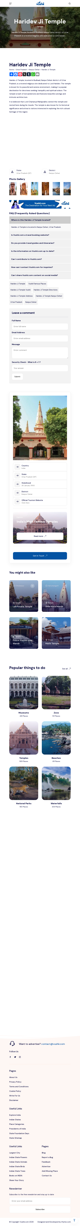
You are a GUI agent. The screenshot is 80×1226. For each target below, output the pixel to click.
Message (16, 344)
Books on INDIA (15, 1175)
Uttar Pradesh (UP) (29, 477)
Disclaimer (13, 1100)
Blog (44, 1153)
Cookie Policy (15, 1091)
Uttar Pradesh (21, 69)
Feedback (46, 1162)
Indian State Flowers (18, 1157)
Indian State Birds (17, 1166)
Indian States (15, 1119)
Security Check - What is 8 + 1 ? (26, 362)
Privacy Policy (15, 1082)
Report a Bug (47, 1157)
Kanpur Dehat (34, 69)
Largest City (14, 1153)
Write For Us (14, 1096)
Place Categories (16, 1124)
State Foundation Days (19, 1133)
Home (11, 69)
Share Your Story (16, 1180)
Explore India (15, 1115)
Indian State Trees (17, 1171)
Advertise (46, 1166)
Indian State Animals (18, 1162)
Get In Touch (40, 556)
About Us (13, 1077)
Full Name (16, 320)
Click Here (25, 503)
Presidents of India (17, 1129)
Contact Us (47, 1175)
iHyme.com (66, 1222)
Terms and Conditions (19, 1086)
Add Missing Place (50, 1171)
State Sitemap (15, 1138)
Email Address (18, 332)
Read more (40, 536)
